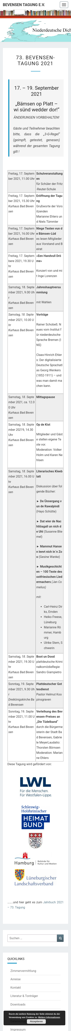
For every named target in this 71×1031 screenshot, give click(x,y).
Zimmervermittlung (23, 971)
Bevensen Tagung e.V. (24, 4)
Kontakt (15, 987)
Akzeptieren (36, 1021)
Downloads (17, 1004)
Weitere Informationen (49, 1017)
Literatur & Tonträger (24, 996)
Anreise (15, 979)
